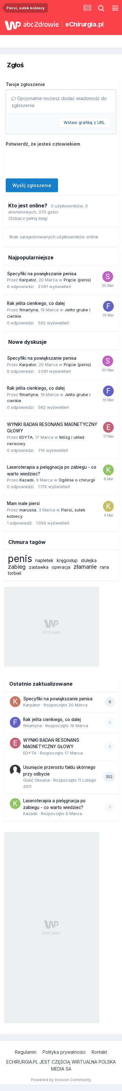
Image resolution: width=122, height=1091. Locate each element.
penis (20, 558)
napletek (44, 560)
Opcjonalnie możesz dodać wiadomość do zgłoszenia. (59, 102)
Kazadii (26, 479)
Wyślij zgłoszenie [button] (31, 185)
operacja (61, 567)
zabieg (17, 566)
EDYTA (26, 437)
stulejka (89, 560)
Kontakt (99, 1052)
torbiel (14, 573)
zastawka (38, 567)
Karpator (27, 279)
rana (104, 567)
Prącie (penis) (77, 279)
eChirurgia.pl (84, 24)
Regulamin (25, 1052)
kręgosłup (67, 560)
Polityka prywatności (64, 1052)
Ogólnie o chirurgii (77, 479)
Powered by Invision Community (61, 1079)
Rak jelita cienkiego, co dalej (36, 303)
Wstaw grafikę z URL (84, 122)
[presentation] (54, 161)
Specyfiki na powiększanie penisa (41, 273)
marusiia (27, 509)
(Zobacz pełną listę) (28, 218)
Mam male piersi (23, 503)
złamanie (85, 566)
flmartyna (28, 309)
